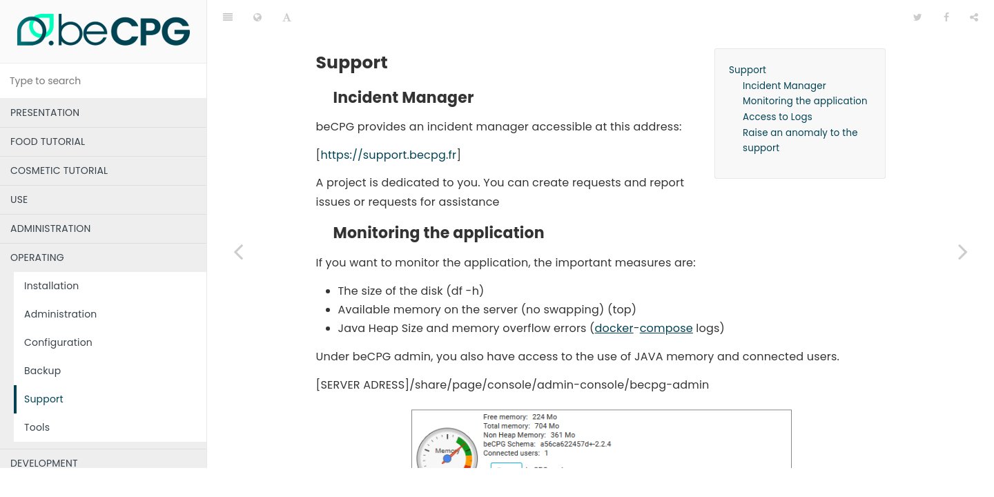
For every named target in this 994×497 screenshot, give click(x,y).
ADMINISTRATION (50, 228)
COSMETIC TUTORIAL (59, 170)
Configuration (58, 342)
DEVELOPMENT (44, 463)
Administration (60, 314)
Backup (42, 371)
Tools (37, 427)
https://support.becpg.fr (388, 120)
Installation (51, 286)
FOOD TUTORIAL (47, 141)
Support (44, 399)
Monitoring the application (805, 66)
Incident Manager (784, 51)
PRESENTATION (44, 112)
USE (19, 199)
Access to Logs (777, 82)
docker (614, 294)
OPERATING (37, 257)
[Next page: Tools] (963, 251)
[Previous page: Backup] (238, 251)
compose (666, 294)
